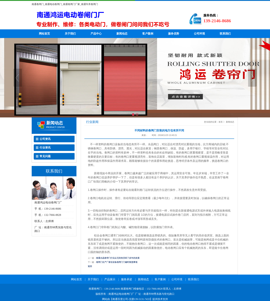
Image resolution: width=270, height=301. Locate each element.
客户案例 (147, 33)
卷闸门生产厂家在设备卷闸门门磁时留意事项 (116, 262)
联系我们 (225, 33)
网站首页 (44, 33)
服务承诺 (126, 279)
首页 (221, 122)
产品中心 (96, 33)
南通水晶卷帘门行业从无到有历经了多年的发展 (117, 258)
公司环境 (199, 33)
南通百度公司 (120, 299)
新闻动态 (121, 33)
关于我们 (70, 33)
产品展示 (109, 279)
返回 (90, 266)
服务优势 (173, 33)
